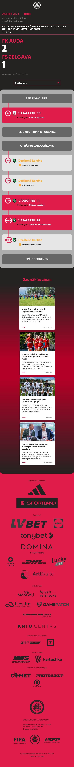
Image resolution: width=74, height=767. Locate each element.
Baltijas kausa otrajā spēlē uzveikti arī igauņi (34, 400)
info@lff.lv (34, 729)
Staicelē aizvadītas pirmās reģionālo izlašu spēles (34, 310)
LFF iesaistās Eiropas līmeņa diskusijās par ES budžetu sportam (35, 446)
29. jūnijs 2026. (37, 462)
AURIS (42, 756)
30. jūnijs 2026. (37, 372)
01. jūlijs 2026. (37, 327)
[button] (37, 83)
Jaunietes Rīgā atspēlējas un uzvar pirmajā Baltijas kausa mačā (35, 356)
